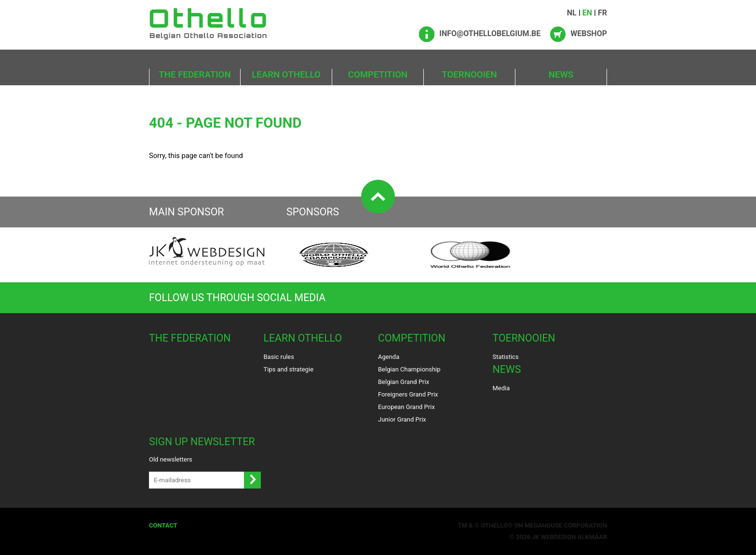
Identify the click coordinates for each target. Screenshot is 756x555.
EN (587, 12)
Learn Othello (286, 74)
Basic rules (279, 356)
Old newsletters (170, 459)
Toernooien (469, 74)
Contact (163, 525)
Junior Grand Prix (402, 419)
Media (501, 388)
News (561, 74)
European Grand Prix (406, 406)
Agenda (388, 356)
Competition (378, 74)
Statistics (506, 356)
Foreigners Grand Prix (408, 394)
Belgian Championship (409, 369)
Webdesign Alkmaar (574, 537)
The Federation (194, 74)
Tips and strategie (289, 369)
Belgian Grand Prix (403, 381)
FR (602, 12)
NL (572, 12)
